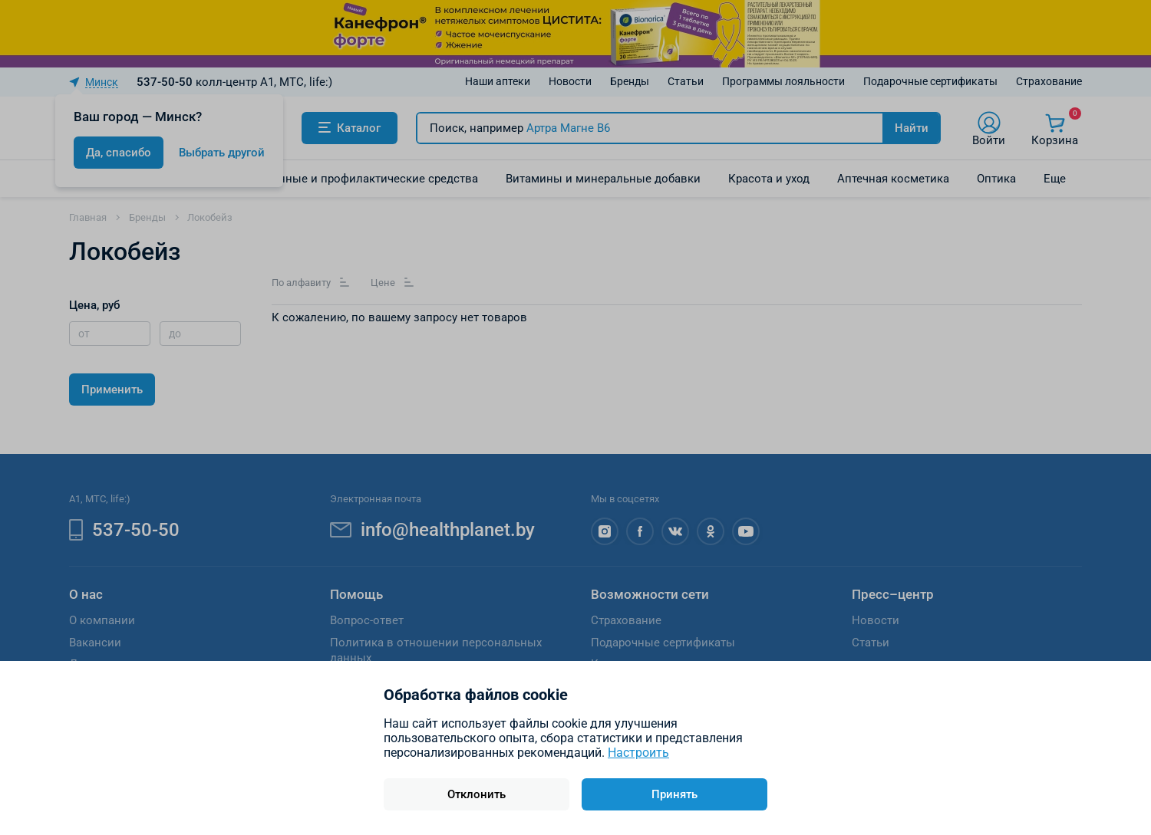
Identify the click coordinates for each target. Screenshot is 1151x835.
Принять (674, 794)
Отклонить (476, 794)
